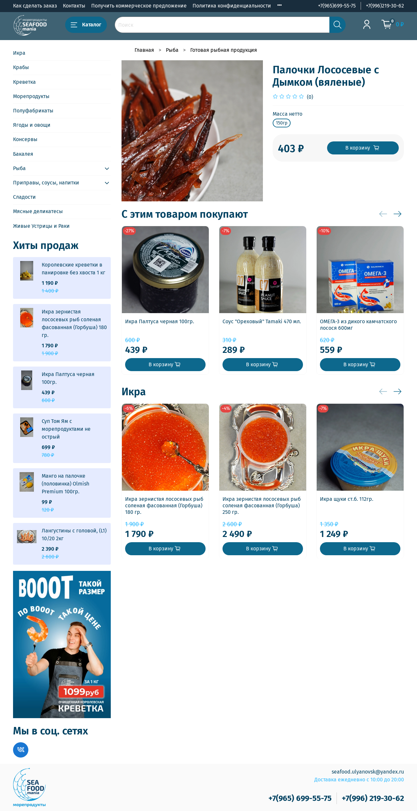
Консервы (25, 139)
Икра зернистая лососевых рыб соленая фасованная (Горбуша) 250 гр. (262, 505)
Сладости (24, 197)
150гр (281, 123)
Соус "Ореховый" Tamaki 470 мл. (262, 321)
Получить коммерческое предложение (139, 6)
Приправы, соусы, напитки (46, 183)
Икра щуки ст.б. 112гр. (346, 499)
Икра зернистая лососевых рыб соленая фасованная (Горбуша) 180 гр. (164, 505)
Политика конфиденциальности (232, 6)
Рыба (172, 50)
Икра (19, 53)
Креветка (24, 82)
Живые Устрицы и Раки (41, 226)
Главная (144, 50)
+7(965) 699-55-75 (300, 798)
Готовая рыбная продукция (223, 50)
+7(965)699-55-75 (337, 6)
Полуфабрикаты (33, 111)
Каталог (86, 25)
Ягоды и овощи (31, 125)
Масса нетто (287, 114)
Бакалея (23, 154)
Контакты (74, 6)
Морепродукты (31, 96)
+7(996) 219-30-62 (373, 798)
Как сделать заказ (35, 6)
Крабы (21, 67)
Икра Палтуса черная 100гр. (159, 321)
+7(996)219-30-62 (385, 6)
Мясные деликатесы (38, 211)
